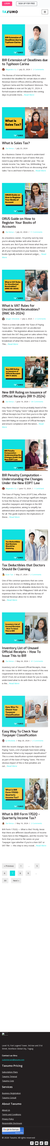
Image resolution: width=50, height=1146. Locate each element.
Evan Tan (9, 574)
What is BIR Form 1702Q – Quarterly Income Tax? (21, 816)
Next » (16, 880)
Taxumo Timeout (9, 1076)
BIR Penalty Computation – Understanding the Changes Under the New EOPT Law (22, 479)
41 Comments (37, 661)
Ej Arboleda (10, 740)
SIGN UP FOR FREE (26, 3)
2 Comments (38, 69)
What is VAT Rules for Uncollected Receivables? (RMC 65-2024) (21, 309)
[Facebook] (32, 1143)
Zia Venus (10, 148)
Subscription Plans (10, 1072)
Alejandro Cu (11, 69)
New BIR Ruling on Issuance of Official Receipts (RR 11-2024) (24, 394)
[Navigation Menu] (45, 12)
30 (5, 880)
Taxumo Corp (8, 1081)
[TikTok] (41, 1143)
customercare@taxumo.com (13, 1060)
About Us (6, 1110)
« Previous (9, 866)
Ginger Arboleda (12, 319)
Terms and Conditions (11, 1114)
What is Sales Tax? (16, 143)
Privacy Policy (8, 1119)
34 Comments (37, 401)
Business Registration (11, 1093)
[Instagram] (46, 1143)
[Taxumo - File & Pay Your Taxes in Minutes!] (10, 11)
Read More (29, 94)
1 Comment (39, 488)
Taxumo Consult (9, 1097)
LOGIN (7, 3)
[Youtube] (36, 1143)
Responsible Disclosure (12, 1123)
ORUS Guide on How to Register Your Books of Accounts (19, 223)
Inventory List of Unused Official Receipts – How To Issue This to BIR (21, 652)
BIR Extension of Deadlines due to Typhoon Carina (25, 62)
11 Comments (36, 232)
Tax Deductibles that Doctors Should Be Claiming (23, 567)
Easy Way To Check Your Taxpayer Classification (20, 733)
